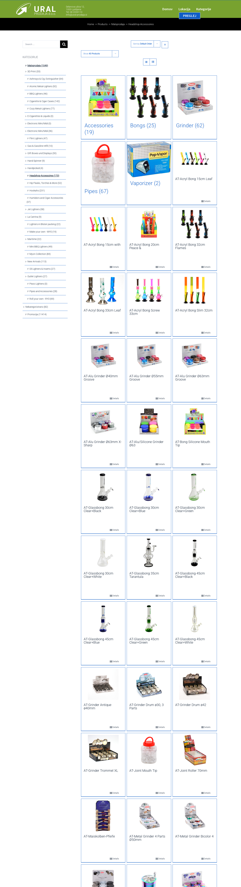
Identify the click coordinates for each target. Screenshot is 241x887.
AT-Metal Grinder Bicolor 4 (194, 836)
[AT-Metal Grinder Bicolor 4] (195, 816)
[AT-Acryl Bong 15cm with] (103, 224)
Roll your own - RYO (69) (41, 298)
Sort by (142, 44)
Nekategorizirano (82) (36, 306)
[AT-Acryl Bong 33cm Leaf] (103, 290)
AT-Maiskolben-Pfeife (99, 836)
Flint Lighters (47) (38, 138)
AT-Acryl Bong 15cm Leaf (193, 179)
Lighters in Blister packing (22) (45, 224)
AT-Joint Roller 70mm (191, 770)
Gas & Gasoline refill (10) (40, 146)
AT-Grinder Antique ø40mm (97, 706)
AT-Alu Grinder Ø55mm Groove (146, 377)
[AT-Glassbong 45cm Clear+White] (195, 618)
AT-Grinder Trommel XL (101, 770)
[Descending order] (165, 44)
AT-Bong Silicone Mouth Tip (192, 443)
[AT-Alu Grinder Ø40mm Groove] (103, 355)
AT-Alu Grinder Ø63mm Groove (192, 377)
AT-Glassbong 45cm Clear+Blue (98, 640)
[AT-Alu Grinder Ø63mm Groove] (195, 355)
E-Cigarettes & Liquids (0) (40, 116)
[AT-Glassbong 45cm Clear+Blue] (103, 618)
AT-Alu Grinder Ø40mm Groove (101, 377)
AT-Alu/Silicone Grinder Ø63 (146, 443)
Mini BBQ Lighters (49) (40, 246)
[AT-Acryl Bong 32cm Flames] (195, 224)
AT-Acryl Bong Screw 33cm (144, 312)
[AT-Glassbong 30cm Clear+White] (103, 553)
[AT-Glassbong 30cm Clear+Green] (195, 487)
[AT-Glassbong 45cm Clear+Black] (195, 553)
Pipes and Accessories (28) (43, 291)
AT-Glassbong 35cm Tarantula (144, 575)
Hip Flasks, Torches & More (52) (45, 183)
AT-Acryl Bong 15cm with (102, 244)
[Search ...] (41, 44)
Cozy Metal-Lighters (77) (42, 108)
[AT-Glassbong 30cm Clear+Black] (103, 487)
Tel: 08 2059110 (74, 12)
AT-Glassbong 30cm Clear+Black (98, 509)
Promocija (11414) (37, 314)
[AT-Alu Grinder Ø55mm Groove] (149, 355)
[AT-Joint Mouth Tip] (149, 750)
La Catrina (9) (34, 216)
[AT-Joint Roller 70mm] (195, 750)
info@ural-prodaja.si (76, 14)
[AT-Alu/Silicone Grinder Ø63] (149, 421)
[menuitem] (170, 9)
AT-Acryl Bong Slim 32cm (194, 310)
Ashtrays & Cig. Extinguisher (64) (46, 78)
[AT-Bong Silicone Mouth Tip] (195, 421)
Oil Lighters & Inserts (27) (42, 269)
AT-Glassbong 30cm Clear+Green (190, 509)
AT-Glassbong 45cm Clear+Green (144, 640)
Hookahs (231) (37, 190)
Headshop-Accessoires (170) (44, 175)
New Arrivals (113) (37, 261)
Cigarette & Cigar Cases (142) (44, 101)
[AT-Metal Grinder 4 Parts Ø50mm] (149, 816)
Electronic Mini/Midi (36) (40, 131)
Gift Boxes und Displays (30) (42, 153)
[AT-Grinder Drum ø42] (195, 684)
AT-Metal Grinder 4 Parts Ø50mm (147, 838)
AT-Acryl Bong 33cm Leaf (102, 310)
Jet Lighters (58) (35, 209)
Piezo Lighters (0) (38, 283)
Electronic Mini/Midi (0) (39, 123)
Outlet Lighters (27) (37, 276)
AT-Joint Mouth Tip (143, 770)
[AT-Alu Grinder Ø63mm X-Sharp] (103, 421)
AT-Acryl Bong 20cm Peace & (144, 246)
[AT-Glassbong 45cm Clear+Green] (149, 618)
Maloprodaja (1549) (37, 65)
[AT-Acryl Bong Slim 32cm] (195, 290)
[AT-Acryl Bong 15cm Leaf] (195, 158)
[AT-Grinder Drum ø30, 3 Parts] (149, 684)
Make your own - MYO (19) (43, 231)
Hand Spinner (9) (36, 160)
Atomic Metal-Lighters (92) (43, 86)
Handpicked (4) (35, 168)
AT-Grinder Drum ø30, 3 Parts (146, 706)
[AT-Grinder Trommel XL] (103, 750)
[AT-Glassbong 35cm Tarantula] (149, 553)
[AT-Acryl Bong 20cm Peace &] (149, 224)
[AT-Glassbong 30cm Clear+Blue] (149, 487)
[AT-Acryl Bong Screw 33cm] (149, 290)
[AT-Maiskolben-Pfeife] (103, 816)
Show (91, 54)
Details (205, 201)
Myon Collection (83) (40, 254)
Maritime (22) (34, 239)
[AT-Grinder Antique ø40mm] (103, 684)
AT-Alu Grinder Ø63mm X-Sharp (103, 443)
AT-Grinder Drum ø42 (190, 704)
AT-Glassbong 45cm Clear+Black (190, 575)
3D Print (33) (34, 71)
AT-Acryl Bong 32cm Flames (190, 246)
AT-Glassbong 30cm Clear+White (98, 575)
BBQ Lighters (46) (38, 93)
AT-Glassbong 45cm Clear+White (190, 640)
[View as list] (153, 62)
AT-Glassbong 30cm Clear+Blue (144, 509)
